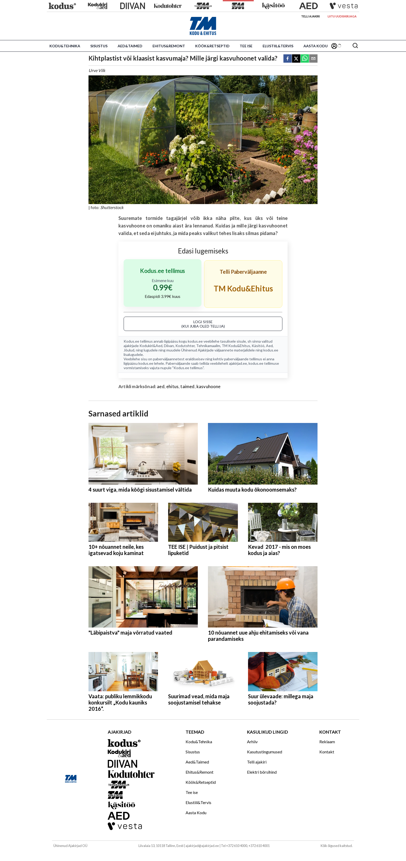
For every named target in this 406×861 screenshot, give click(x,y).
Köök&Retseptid (212, 46)
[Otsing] (355, 45)
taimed (187, 386)
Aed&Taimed (130, 46)
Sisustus (98, 46)
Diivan (169, 345)
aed (160, 386)
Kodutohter (185, 345)
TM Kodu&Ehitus (236, 345)
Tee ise (246, 46)
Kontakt (326, 751)
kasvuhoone (208, 386)
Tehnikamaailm (208, 345)
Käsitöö (258, 345)
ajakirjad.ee (238, 363)
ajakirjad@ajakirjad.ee (202, 846)
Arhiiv (252, 741)
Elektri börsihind (262, 771)
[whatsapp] (305, 58)
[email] (313, 58)
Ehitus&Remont (169, 46)
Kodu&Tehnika (64, 46)
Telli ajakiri (310, 16)
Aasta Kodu (315, 46)
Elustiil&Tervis (278, 46)
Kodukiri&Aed (150, 345)
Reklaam (327, 741)
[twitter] (296, 58)
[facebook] (287, 58)
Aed (269, 345)
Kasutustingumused (264, 751)
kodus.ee (195, 341)
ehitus (172, 386)
